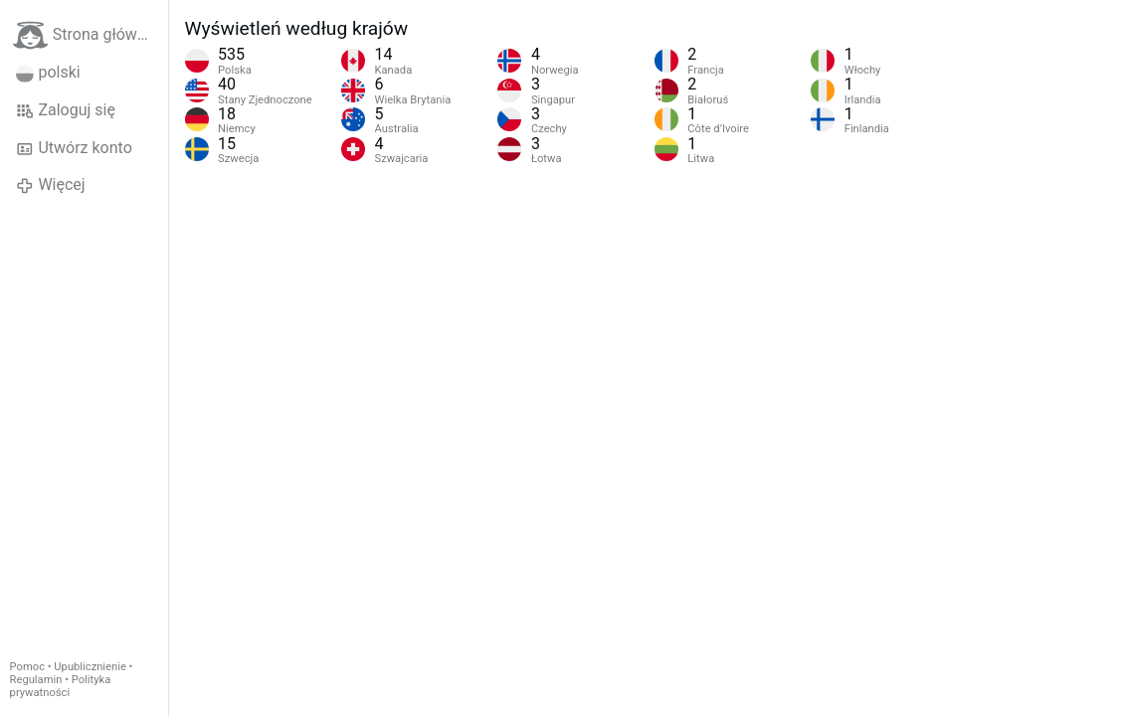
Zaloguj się (65, 110)
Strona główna (84, 35)
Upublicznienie (90, 666)
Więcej (51, 185)
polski (48, 73)
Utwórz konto (74, 148)
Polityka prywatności (60, 686)
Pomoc (27, 666)
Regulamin (36, 679)
